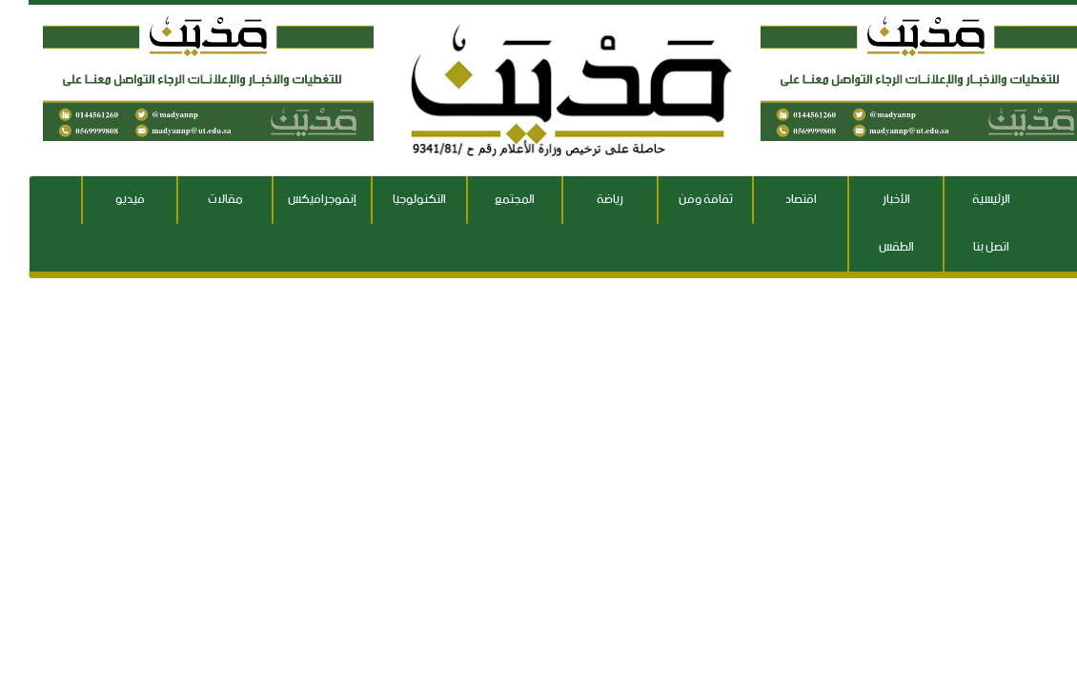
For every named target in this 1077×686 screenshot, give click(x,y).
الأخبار (868, 199)
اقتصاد (772, 199)
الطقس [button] (867, 247)
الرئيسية (963, 199)
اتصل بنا (963, 247)
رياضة (581, 199)
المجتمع (486, 199)
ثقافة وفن (677, 199)
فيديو (101, 199)
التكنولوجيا (390, 199)
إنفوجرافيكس (293, 199)
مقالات (196, 199)
